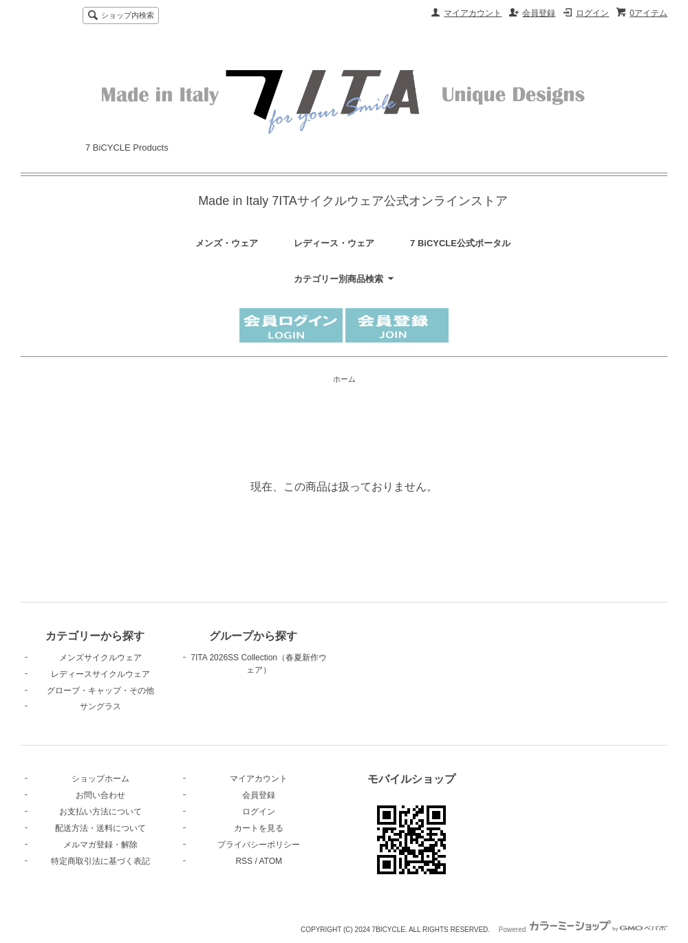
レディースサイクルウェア (100, 674)
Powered (583, 929)
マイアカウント (473, 13)
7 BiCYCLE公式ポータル (460, 243)
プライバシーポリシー (258, 844)
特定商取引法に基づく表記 (100, 861)
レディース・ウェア (334, 243)
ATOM (270, 861)
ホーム (344, 379)
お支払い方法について (100, 811)
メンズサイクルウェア (100, 657)
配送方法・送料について (100, 828)
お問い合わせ (100, 795)
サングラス (100, 706)
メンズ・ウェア (226, 243)
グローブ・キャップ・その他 (100, 690)
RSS (243, 861)
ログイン (592, 13)
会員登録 (538, 13)
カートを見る (258, 828)
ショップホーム (100, 778)
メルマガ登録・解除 (100, 844)
